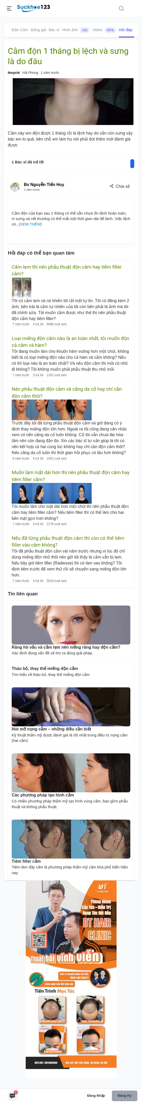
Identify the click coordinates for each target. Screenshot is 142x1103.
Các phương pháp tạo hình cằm (43, 795)
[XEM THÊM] (30, 224)
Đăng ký (124, 1096)
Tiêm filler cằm (26, 861)
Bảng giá (38, 30)
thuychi (14, 73)
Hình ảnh (76, 30)
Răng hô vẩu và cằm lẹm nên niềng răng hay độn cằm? (66, 647)
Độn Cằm (20, 30)
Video (104, 30)
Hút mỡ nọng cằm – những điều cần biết (51, 729)
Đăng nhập (96, 1096)
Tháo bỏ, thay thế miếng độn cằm (45, 668)
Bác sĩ (54, 30)
